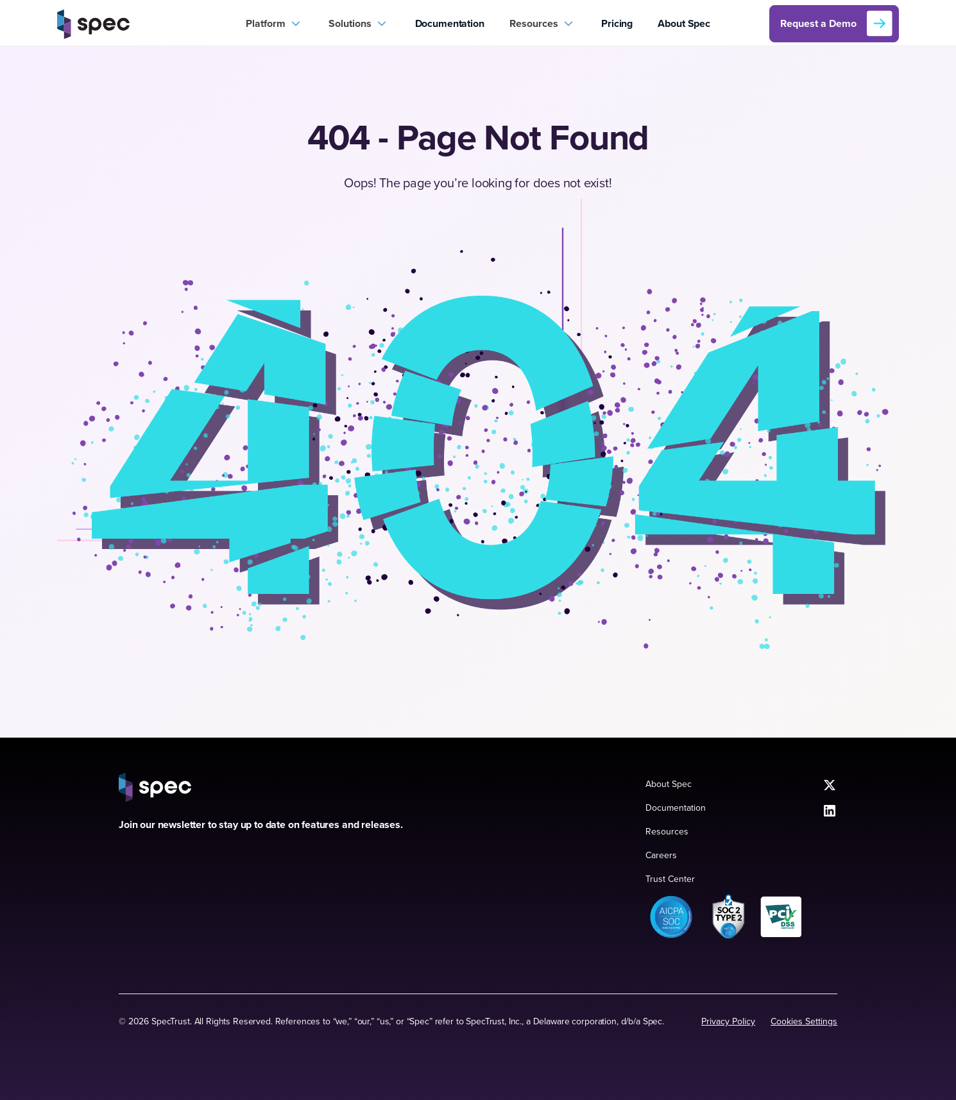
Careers (661, 855)
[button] (274, 23)
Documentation (449, 23)
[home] (145, 23)
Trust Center (670, 878)
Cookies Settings (804, 1021)
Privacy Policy (728, 1021)
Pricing (617, 23)
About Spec (684, 23)
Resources (666, 831)
